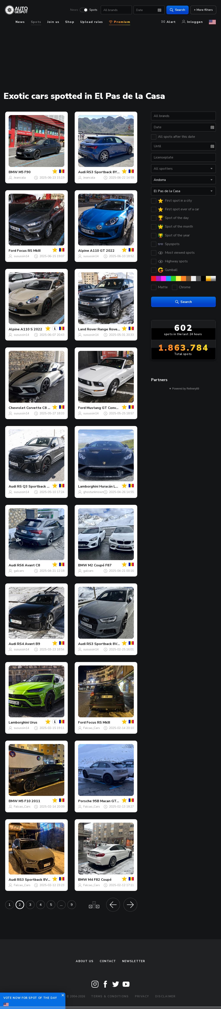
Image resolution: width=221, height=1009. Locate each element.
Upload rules (91, 22)
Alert (168, 22)
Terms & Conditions (110, 996)
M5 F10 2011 (29, 801)
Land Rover (87, 329)
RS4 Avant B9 (28, 644)
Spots (93, 9)
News (74, 9)
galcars (19, 571)
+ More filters (202, 10)
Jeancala (20, 178)
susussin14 (21, 256)
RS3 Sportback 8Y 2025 (106, 172)
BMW (13, 172)
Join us (53, 22)
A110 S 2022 (31, 329)
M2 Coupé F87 (100, 565)
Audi (82, 172)
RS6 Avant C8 (28, 565)
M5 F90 (25, 172)
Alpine (83, 250)
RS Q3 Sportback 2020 (36, 486)
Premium (119, 22)
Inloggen (192, 22)
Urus (33, 722)
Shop (69, 22)
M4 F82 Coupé (100, 879)
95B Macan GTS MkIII (110, 801)
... (61, 904)
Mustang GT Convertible (107, 408)
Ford (12, 250)
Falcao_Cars (91, 728)
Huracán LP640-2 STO (117, 486)
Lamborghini (88, 486)
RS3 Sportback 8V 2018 (107, 644)
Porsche (85, 801)
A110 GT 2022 (102, 250)
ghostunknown (93, 492)
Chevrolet (17, 408)
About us (84, 961)
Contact (108, 961)
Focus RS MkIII (29, 250)
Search (177, 10)
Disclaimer (165, 996)
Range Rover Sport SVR (117, 329)
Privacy (142, 996)
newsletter (133, 961)
